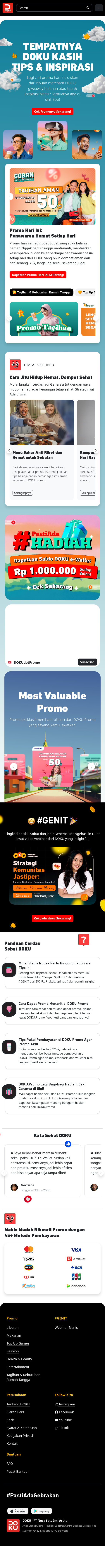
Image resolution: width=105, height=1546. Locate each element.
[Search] (49, 7)
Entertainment (18, 1367)
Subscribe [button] (87, 662)
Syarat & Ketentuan (22, 1428)
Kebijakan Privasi (20, 1435)
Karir (10, 1420)
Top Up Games (18, 1343)
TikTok (62, 1428)
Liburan (13, 1327)
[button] (99, 7)
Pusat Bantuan (18, 1471)
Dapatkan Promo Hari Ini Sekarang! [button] (38, 275)
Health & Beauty (19, 1359)
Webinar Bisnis (66, 1327)
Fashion (13, 1351)
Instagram (65, 1404)
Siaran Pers (15, 1412)
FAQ (10, 1463)
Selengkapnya (22, 493)
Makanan (14, 1335)
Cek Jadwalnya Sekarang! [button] (52, 918)
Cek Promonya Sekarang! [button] (52, 112)
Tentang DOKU (18, 1404)
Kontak (12, 1443)
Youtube (63, 1420)
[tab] (41, 292)
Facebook (64, 1412)
